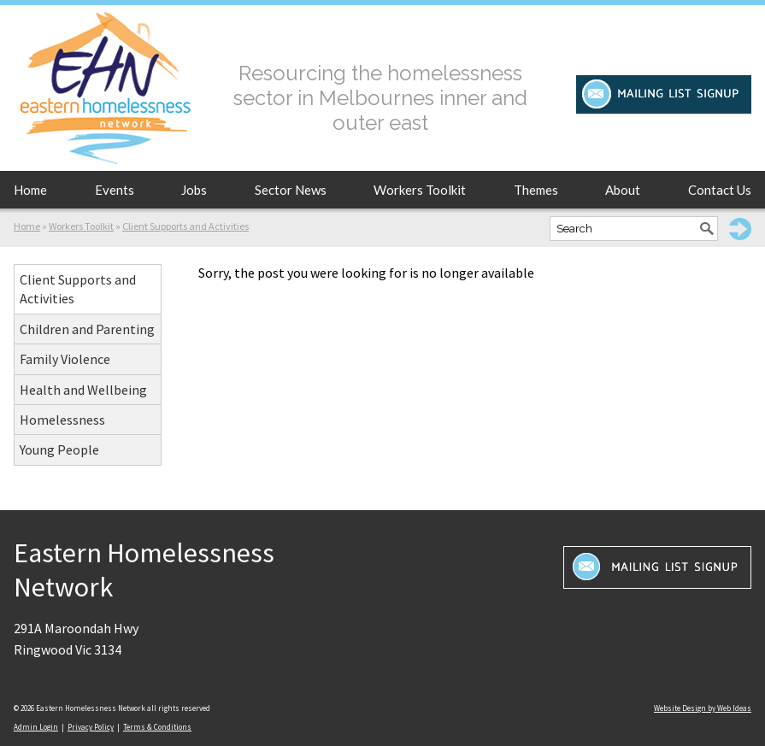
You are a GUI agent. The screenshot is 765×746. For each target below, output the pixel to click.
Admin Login (36, 726)
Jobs (194, 189)
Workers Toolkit (420, 189)
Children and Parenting (87, 329)
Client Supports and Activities (185, 226)
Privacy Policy (91, 726)
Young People (59, 449)
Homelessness (62, 419)
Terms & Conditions (157, 726)
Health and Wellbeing (83, 389)
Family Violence (65, 358)
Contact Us (719, 189)
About (622, 189)
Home (30, 189)
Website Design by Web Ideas (702, 708)
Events (114, 189)
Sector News (291, 189)
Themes (536, 189)
